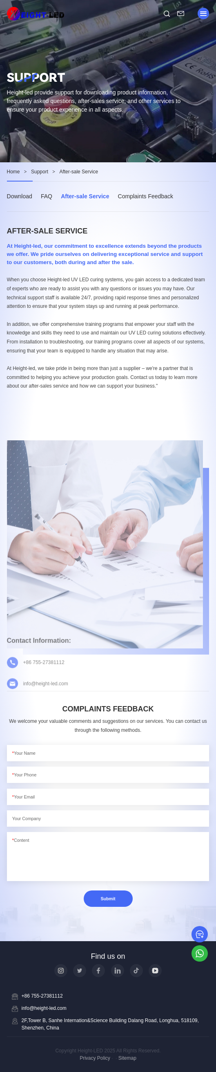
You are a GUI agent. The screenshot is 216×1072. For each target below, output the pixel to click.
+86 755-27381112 (42, 996)
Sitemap (127, 1058)
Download (19, 196)
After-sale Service (85, 196)
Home (13, 172)
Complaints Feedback (145, 196)
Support (39, 172)
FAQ (46, 196)
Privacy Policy (95, 1058)
